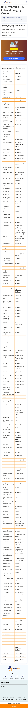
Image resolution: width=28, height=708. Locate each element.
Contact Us (12, 697)
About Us (5, 697)
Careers (19, 697)
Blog (23, 697)
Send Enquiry (14, 706)
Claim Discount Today (14, 58)
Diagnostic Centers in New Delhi (14, 17)
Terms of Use (22, 699)
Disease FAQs (5, 699)
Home (3, 17)
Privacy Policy (14, 699)
